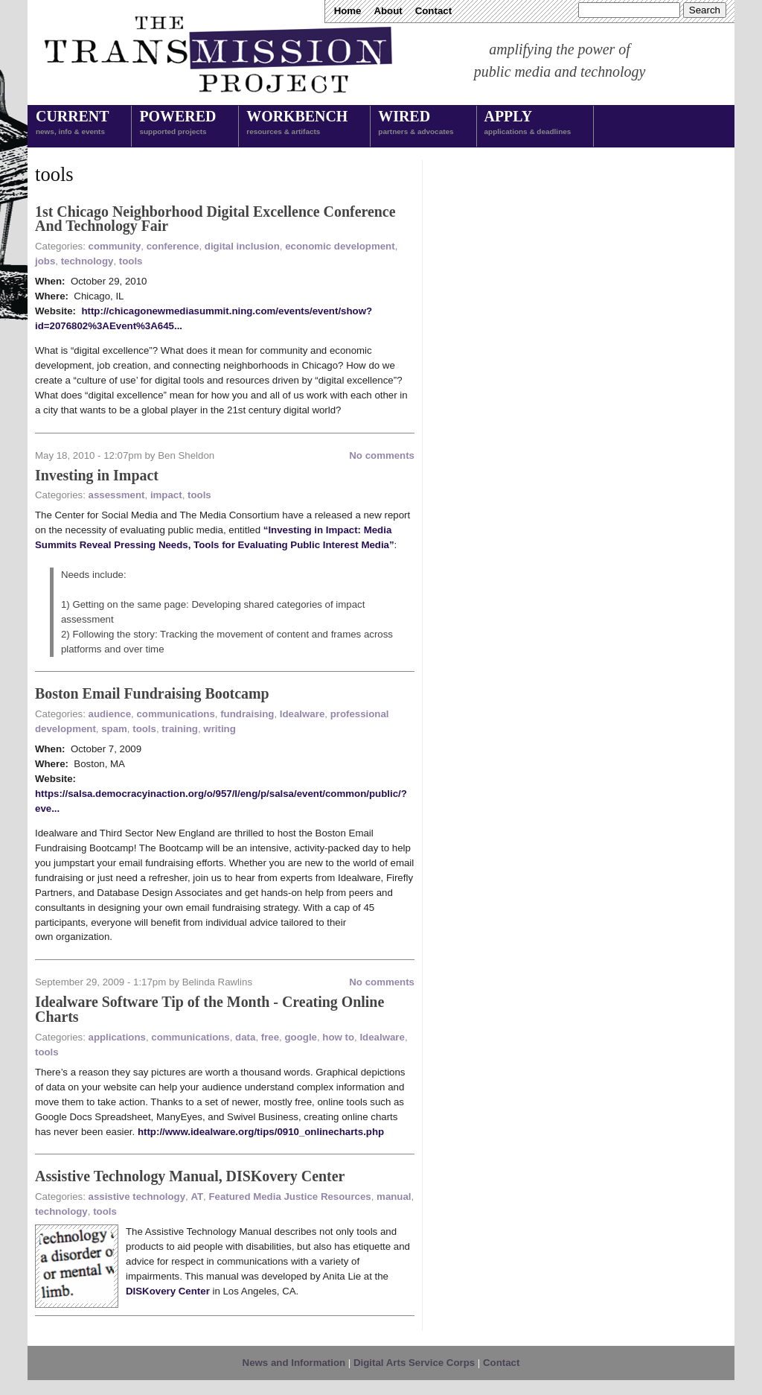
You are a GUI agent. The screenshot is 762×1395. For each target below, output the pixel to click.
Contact (433, 10)
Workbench (297, 123)
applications (117, 1037)
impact (166, 495)
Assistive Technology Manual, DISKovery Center (190, 1176)
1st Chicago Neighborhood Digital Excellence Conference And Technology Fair (215, 219)
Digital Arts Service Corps (414, 1362)
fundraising (247, 713)
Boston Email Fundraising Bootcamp (152, 693)
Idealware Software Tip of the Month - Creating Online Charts (209, 1009)
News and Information (294, 1362)
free (270, 1037)
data (245, 1037)
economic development (339, 246)
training (179, 728)
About (388, 10)
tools (131, 261)
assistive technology (137, 1196)
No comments (381, 455)
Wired (415, 123)
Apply (528, 123)
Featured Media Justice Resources (289, 1196)
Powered (177, 123)
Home (348, 10)
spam (114, 728)
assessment (117, 495)
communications (175, 713)
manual (394, 1196)
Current (72, 123)
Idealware (302, 713)
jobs (45, 261)
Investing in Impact (97, 475)
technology (87, 261)
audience (110, 713)
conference (173, 246)
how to (338, 1037)
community (115, 246)
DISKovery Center (168, 1291)
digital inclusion (242, 246)
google (300, 1037)
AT (196, 1196)
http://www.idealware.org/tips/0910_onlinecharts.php (261, 1131)
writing (219, 728)
